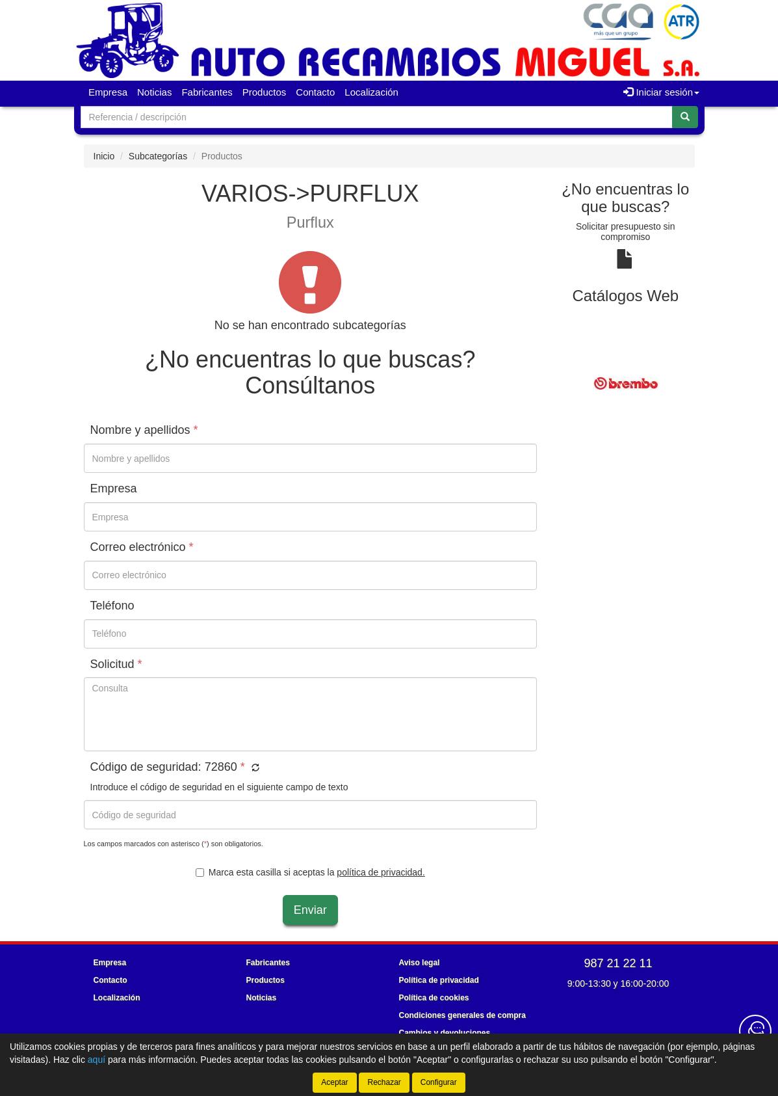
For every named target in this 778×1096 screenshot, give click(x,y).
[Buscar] (685, 117)
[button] (253, 768)
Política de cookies (434, 997)
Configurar (439, 1082)
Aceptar (334, 1082)
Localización (371, 92)
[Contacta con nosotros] (755, 1031)
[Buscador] (377, 117)
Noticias (154, 92)
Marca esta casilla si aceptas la (310, 872)
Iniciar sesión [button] (661, 92)
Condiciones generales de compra (462, 1015)
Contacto (315, 92)
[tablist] (625, 382)
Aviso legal (419, 962)
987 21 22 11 (618, 963)
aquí (96, 1059)
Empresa (107, 92)
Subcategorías (158, 156)
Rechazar (383, 1082)
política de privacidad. (380, 872)
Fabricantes (206, 92)
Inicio (104, 156)
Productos (264, 92)
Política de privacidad (439, 980)
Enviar (310, 909)
